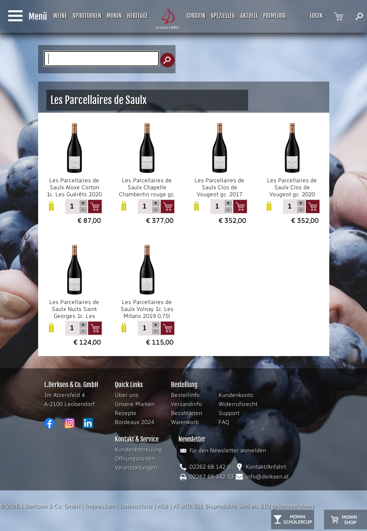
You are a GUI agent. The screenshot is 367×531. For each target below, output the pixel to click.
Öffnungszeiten (135, 458)
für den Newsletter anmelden (227, 450)
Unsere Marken (135, 404)
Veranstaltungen (136, 467)
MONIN (114, 15)
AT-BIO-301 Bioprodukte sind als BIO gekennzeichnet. (244, 506)
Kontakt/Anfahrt (266, 466)
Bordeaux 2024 (134, 422)
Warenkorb (185, 422)
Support (229, 413)
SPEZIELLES (223, 15)
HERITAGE (137, 15)
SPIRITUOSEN (87, 15)
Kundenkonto (236, 395)
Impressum (100, 506)
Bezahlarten (186, 413)
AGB (162, 506)
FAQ (224, 422)
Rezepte (126, 413)
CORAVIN (196, 15)
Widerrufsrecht (238, 404)
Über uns (127, 395)
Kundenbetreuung (138, 449)
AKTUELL (249, 15)
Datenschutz (136, 506)
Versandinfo (186, 404)
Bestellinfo (185, 395)
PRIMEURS (274, 15)
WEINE (60, 15)
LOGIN (316, 15)
